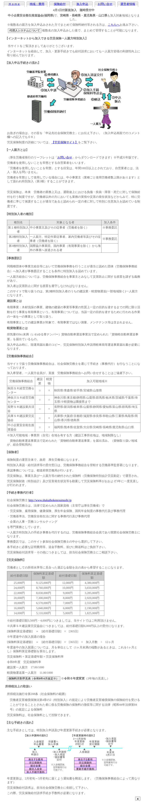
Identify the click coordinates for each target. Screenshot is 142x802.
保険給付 (60, 4)
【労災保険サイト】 (64, 142)
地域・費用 (37, 4)
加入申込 (82, 4)
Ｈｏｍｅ (14, 4)
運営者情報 (127, 4)
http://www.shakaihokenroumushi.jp (50, 500)
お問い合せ (105, 4)
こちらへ (114, 24)
